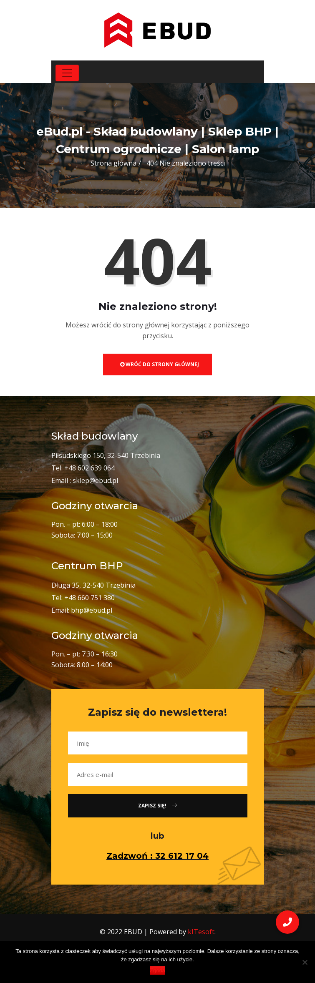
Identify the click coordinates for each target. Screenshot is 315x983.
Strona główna (113, 163)
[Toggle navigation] (67, 73)
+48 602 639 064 (89, 468)
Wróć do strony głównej (159, 364)
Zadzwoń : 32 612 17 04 (157, 856)
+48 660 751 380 (89, 597)
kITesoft (201, 931)
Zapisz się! (157, 805)
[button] (287, 922)
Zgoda (157, 970)
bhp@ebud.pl (91, 610)
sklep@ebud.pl (95, 480)
